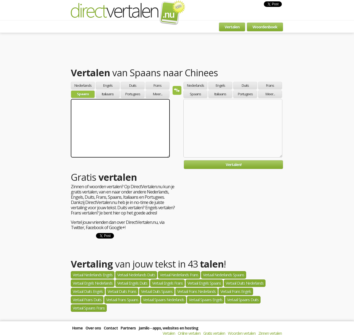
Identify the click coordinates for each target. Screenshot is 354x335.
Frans (157, 85)
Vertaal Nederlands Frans (179, 275)
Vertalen (232, 27)
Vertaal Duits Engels (88, 291)
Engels (108, 85)
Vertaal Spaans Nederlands (163, 299)
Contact (111, 328)
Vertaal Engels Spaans (204, 283)
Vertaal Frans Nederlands (196, 291)
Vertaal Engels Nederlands (93, 283)
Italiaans (108, 93)
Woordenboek (265, 27)
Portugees (132, 93)
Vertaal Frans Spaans (122, 299)
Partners (128, 328)
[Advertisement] (177, 51)
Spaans (83, 93)
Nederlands (83, 85)
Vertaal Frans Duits (87, 299)
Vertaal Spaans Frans (89, 308)
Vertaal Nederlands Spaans (223, 275)
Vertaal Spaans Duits (243, 299)
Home (77, 328)
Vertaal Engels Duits (132, 283)
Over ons (93, 328)
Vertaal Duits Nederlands (245, 283)
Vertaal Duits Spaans (157, 291)
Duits (132, 85)
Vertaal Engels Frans (167, 283)
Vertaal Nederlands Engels (93, 275)
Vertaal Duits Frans (122, 291)
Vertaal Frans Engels (235, 291)
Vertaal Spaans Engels (205, 299)
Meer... (157, 93)
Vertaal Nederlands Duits (136, 275)
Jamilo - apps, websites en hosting (168, 328)
